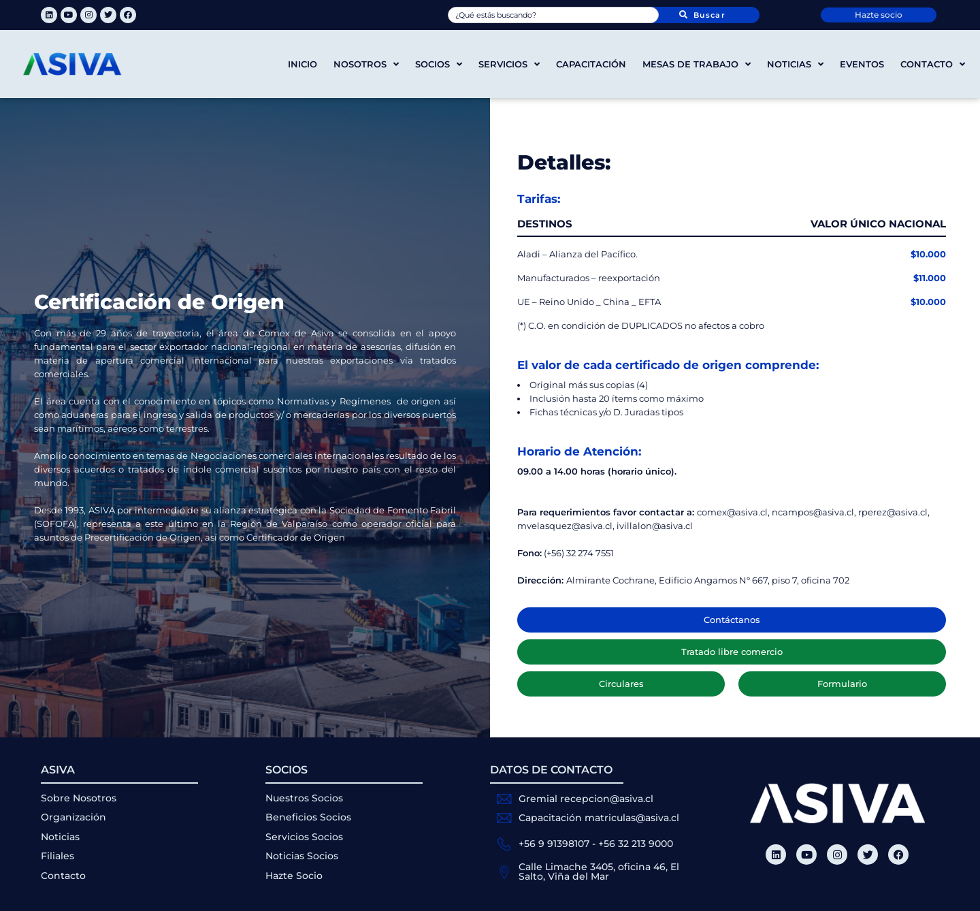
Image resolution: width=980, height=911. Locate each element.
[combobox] (553, 15)
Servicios (509, 64)
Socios (438, 64)
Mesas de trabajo (696, 64)
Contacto (932, 64)
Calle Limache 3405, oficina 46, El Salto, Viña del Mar (599, 871)
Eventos (862, 64)
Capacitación (591, 64)
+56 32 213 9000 (635, 843)
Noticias (795, 64)
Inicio (302, 64)
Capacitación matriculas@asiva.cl (599, 818)
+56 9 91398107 (554, 843)
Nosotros (366, 64)
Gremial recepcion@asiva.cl (586, 799)
